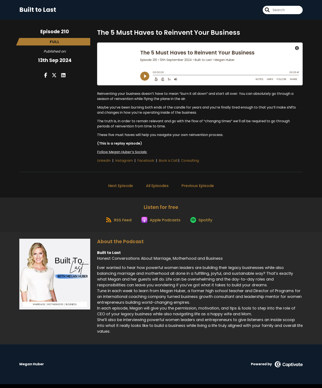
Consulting (190, 162)
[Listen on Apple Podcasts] (161, 223)
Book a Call (168, 162)
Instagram (124, 162)
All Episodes (157, 187)
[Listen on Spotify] (203, 223)
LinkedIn (104, 162)
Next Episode (120, 187)
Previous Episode (198, 187)
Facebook (146, 162)
